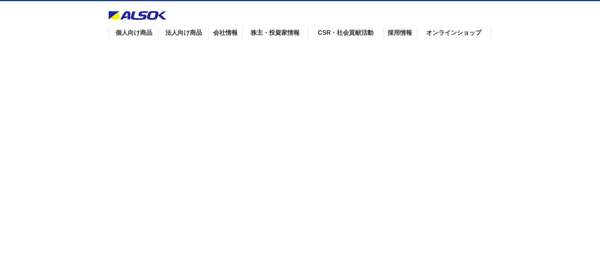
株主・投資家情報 (275, 32)
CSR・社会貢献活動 (346, 32)
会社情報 (225, 32)
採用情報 (400, 32)
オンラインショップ (453, 32)
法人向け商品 (183, 32)
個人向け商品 (134, 32)
